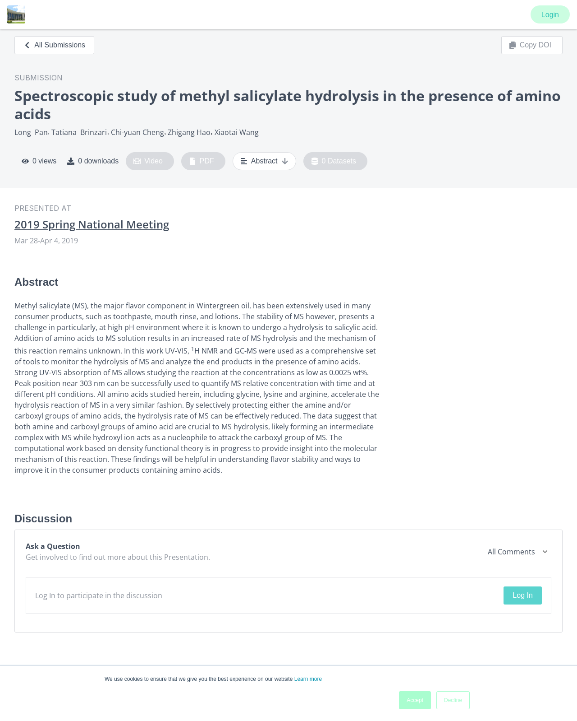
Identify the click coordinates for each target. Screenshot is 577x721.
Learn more (308, 679)
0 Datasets (334, 161)
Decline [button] (453, 700)
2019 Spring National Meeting (91, 224)
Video (148, 161)
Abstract (264, 161)
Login (550, 15)
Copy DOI (530, 45)
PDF (201, 161)
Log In (522, 595)
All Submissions (54, 45)
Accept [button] (415, 700)
